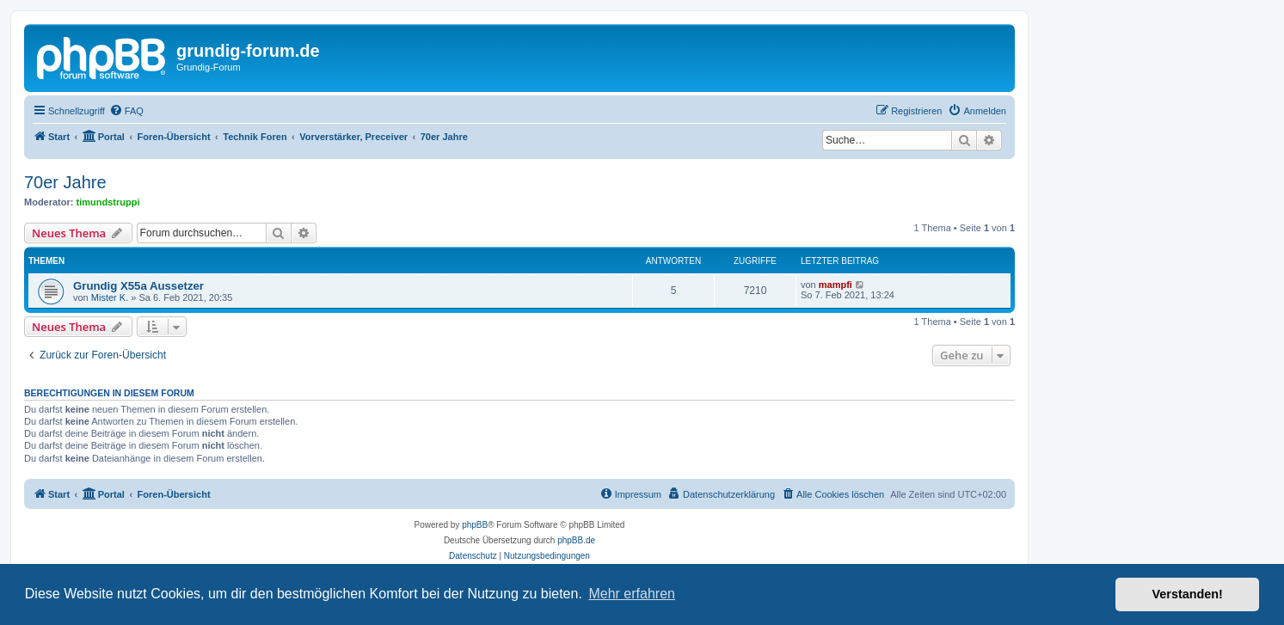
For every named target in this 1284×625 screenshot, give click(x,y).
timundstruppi (108, 202)
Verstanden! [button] (1187, 594)
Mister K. (109, 297)
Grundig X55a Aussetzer (138, 285)
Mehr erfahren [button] (631, 593)
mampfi (835, 284)
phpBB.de (576, 540)
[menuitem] (126, 111)
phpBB (475, 525)
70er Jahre (65, 182)
